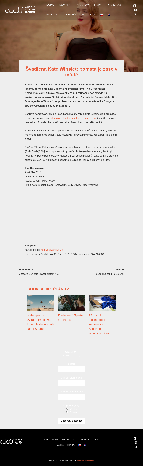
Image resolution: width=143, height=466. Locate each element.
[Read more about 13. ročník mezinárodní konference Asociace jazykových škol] (102, 302)
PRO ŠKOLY (104, 6)
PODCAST (51, 18)
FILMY (90, 6)
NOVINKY (61, 6)
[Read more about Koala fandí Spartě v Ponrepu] (71, 302)
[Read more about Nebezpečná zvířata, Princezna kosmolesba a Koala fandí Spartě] (40, 302)
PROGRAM (76, 6)
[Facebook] (134, 8)
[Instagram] (135, 12)
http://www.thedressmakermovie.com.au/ (73, 118)
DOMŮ (49, 6)
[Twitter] (135, 16)
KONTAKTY (83, 18)
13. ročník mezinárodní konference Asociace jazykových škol (99, 324)
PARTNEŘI (66, 18)
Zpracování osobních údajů (86, 461)
